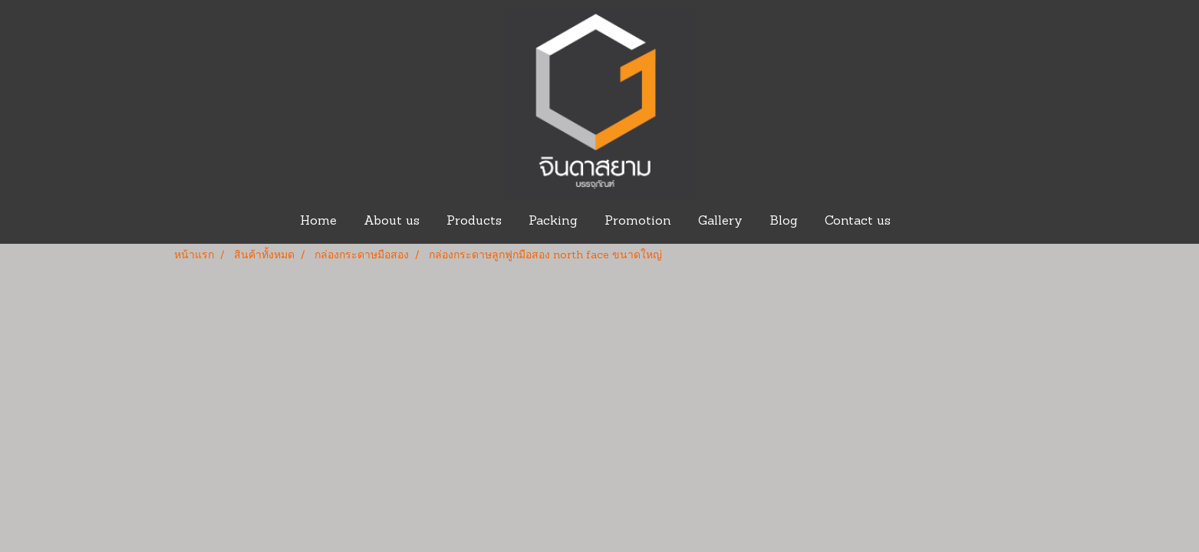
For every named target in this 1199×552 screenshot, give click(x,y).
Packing (553, 221)
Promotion (637, 221)
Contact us (858, 221)
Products (474, 221)
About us (392, 221)
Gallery (720, 221)
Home (318, 221)
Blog (783, 221)
